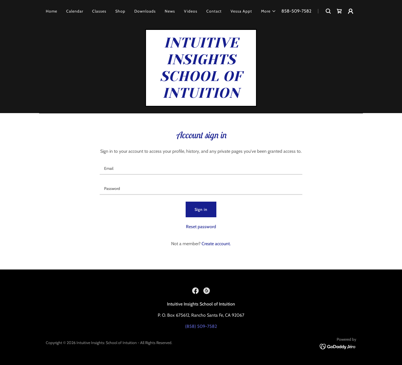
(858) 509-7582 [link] (201, 326)
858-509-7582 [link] (296, 11)
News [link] (170, 11)
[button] (268, 11)
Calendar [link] (74, 11)
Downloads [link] (145, 11)
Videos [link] (190, 11)
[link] (339, 11)
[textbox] (201, 168)
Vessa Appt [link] (241, 11)
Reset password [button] (201, 226)
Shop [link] (120, 11)
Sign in (201, 209)
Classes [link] (99, 11)
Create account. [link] (216, 243)
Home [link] (51, 11)
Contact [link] (214, 11)
